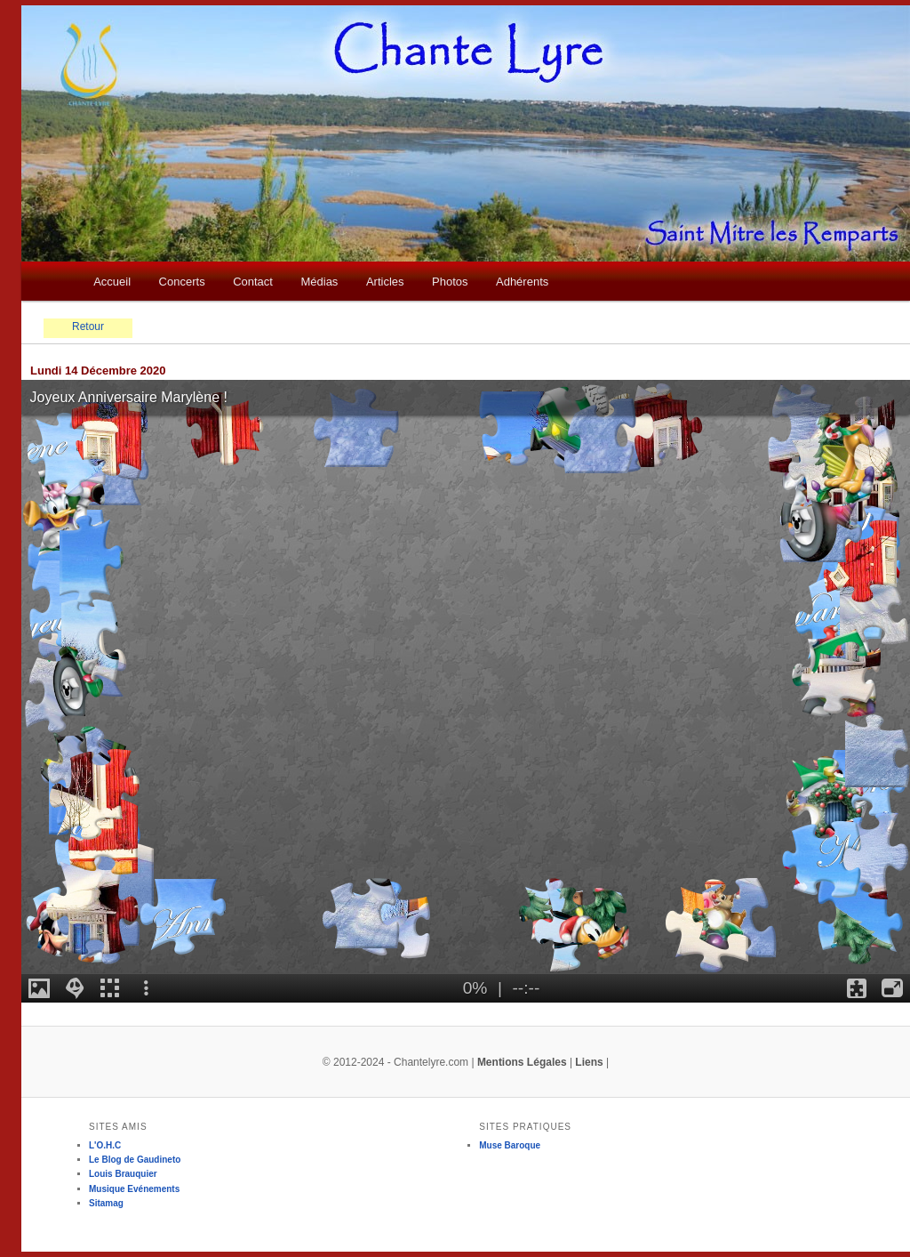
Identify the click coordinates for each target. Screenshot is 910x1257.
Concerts (182, 281)
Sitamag (106, 1203)
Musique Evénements (134, 1189)
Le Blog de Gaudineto (134, 1159)
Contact (253, 281)
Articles (385, 281)
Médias (319, 281)
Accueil (112, 281)
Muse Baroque (509, 1145)
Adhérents (522, 281)
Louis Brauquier (123, 1174)
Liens (589, 1062)
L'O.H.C (105, 1145)
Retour (88, 326)
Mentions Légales (522, 1062)
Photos (449, 281)
